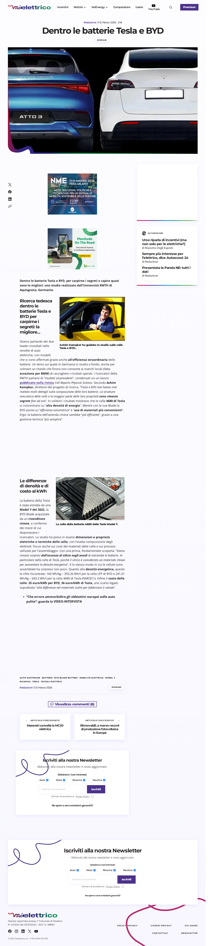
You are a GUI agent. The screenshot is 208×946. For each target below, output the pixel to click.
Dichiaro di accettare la (72, 798)
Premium (189, 7)
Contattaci (160, 935)
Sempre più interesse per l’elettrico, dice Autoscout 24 (165, 257)
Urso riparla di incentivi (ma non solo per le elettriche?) (164, 243)
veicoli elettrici (51, 683)
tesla (35, 683)
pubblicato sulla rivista (37, 384)
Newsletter (189, 935)
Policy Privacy (127, 927)
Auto (44, 781)
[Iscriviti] (95, 791)
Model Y (110, 679)
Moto (60, 781)
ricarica (25, 683)
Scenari (102, 41)
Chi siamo (191, 927)
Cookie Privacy (161, 927)
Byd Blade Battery (66, 679)
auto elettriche (30, 679)
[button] (170, 7)
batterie (47, 679)
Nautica (98, 781)
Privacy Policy (83, 798)
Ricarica (78, 781)
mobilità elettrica (92, 679)
